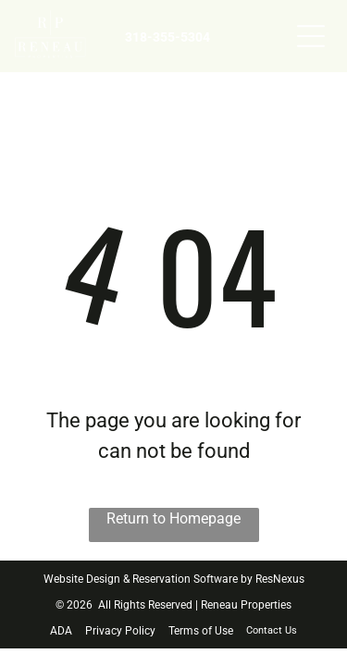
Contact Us (271, 630)
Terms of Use (200, 630)
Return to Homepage (173, 518)
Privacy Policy (120, 630)
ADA (61, 630)
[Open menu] (311, 36)
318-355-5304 (167, 37)
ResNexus (279, 579)
